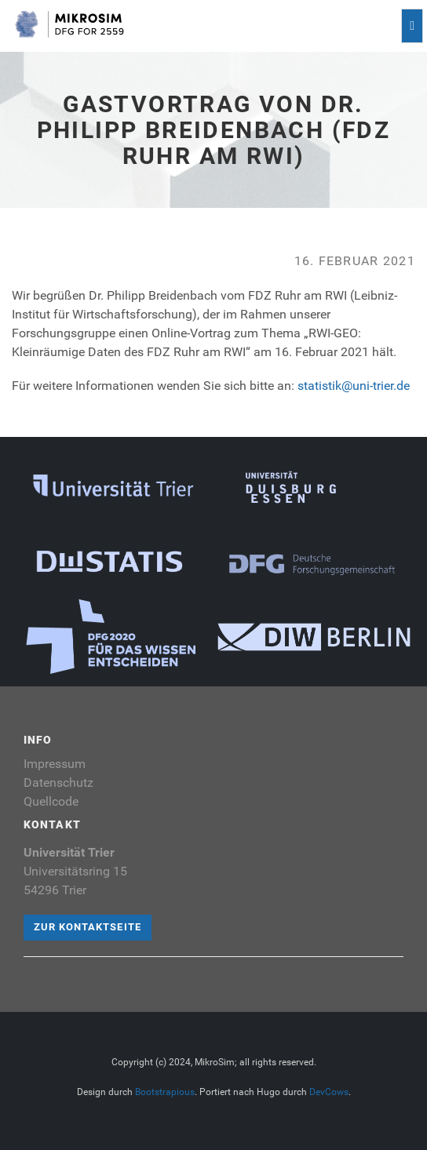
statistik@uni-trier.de (353, 385)
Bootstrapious (165, 1091)
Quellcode (51, 801)
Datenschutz (58, 782)
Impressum (55, 763)
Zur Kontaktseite (87, 927)
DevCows (329, 1091)
